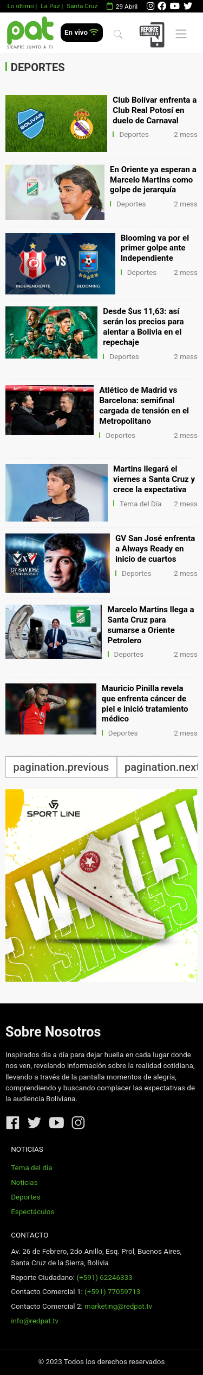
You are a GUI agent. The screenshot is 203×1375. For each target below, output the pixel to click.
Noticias (24, 1182)
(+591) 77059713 (112, 1292)
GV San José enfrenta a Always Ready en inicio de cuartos (155, 548)
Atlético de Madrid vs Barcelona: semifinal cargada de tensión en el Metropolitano (144, 405)
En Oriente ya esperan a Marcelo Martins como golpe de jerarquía (153, 180)
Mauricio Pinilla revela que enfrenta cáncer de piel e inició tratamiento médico (145, 703)
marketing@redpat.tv (118, 1306)
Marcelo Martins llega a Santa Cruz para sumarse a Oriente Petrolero (151, 625)
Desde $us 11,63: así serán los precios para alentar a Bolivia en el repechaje (143, 326)
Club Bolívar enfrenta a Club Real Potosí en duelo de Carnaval (155, 110)
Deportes (134, 134)
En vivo (81, 32)
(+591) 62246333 (104, 1277)
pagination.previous (61, 767)
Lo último (20, 6)
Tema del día (31, 1168)
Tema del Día (141, 504)
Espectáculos (32, 1212)
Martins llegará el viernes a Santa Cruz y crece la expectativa (154, 479)
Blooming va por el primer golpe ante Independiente (155, 248)
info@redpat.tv (34, 1321)
